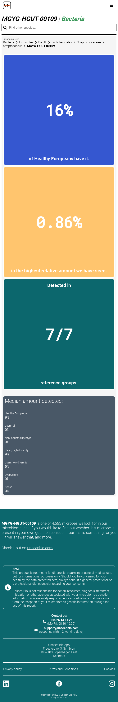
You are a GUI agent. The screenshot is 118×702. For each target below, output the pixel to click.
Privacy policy (12, 669)
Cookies (109, 669)
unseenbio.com (40, 548)
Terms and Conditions (63, 669)
